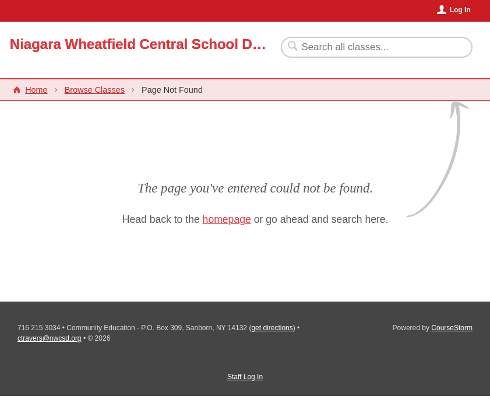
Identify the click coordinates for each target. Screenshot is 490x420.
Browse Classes (95, 89)
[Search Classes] (369, 47)
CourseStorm (452, 328)
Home (36, 89)
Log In (460, 10)
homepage (227, 219)
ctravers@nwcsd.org (49, 338)
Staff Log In (245, 377)
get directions (271, 328)
